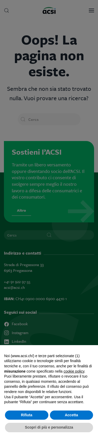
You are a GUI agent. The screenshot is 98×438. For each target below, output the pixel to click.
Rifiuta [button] (26, 415)
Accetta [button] (71, 415)
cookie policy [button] (74, 371)
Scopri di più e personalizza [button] (49, 427)
